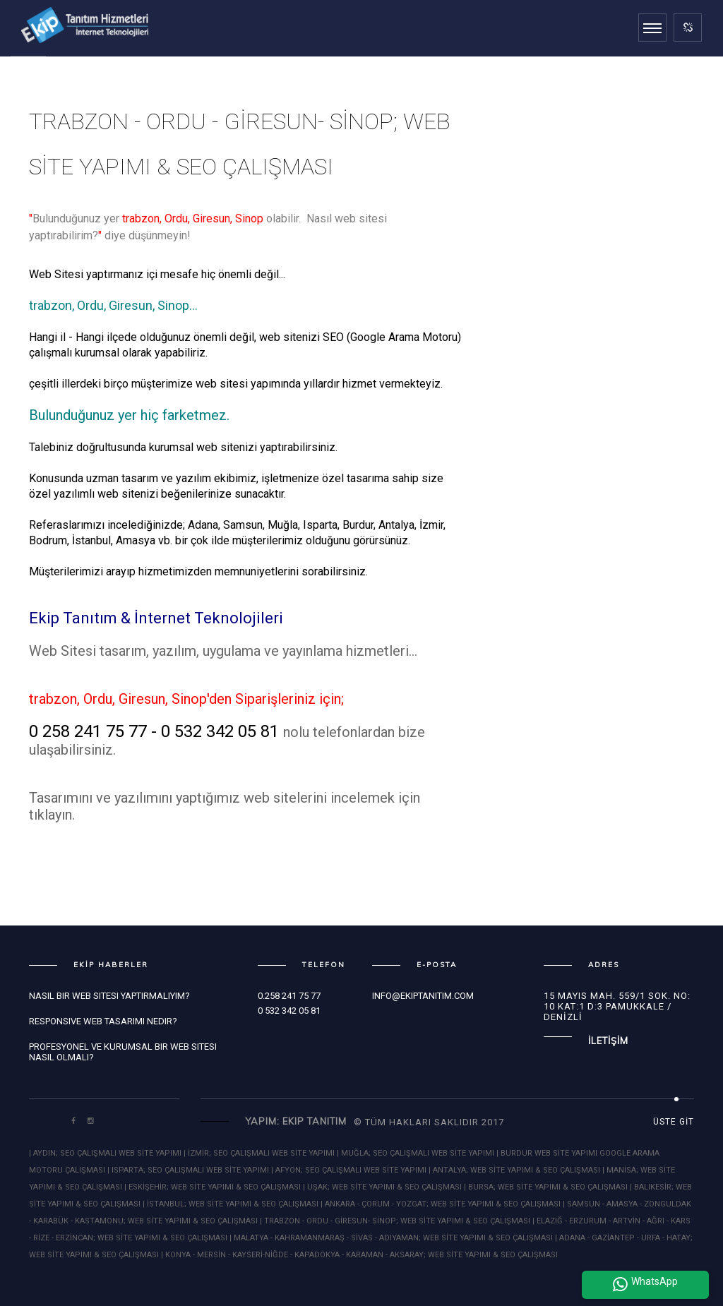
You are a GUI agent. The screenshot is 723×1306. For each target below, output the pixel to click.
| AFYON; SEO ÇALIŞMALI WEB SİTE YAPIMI (348, 1170)
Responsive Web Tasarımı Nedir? (103, 1021)
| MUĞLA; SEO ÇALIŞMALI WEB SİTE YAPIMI (415, 1153)
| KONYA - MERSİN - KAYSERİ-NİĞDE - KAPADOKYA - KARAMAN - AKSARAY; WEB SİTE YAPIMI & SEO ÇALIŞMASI (359, 1254)
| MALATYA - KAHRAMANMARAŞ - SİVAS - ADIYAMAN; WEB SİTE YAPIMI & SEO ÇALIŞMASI (391, 1237)
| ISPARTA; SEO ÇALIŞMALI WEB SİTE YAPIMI (188, 1170)
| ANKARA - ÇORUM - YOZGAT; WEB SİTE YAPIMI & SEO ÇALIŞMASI (441, 1204)
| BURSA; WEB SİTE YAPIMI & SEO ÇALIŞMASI (546, 1187)
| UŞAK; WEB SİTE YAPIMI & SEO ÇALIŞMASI (382, 1187)
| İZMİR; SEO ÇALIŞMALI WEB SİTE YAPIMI (260, 1153)
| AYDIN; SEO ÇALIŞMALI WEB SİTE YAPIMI (106, 1153)
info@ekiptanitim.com (423, 995)
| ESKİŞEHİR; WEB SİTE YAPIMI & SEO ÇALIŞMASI (212, 1187)
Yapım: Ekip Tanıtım (296, 1121)
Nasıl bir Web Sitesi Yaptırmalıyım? (109, 995)
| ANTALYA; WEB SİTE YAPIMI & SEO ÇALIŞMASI (514, 1170)
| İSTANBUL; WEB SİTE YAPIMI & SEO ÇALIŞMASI (230, 1204)
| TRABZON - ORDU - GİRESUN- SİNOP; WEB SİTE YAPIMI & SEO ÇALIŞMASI (395, 1221)
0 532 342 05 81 (289, 1010)
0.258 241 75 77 (289, 995)
